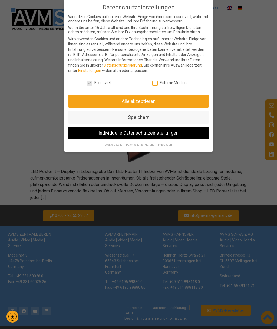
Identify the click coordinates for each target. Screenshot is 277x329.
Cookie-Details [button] (113, 145)
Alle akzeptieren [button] (139, 101)
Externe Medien (169, 83)
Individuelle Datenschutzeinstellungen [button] (138, 133)
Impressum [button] (165, 145)
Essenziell (99, 83)
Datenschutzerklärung (123, 65)
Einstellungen (89, 70)
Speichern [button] (138, 117)
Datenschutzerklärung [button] (140, 145)
